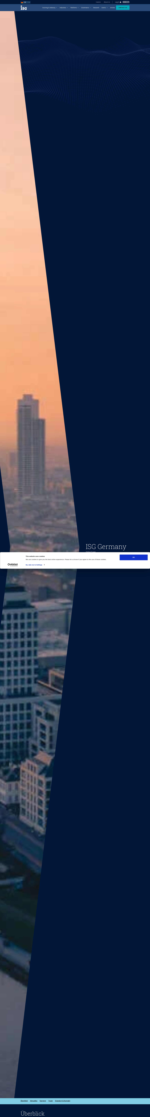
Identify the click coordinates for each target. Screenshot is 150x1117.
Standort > (92, 562)
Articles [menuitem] (112, 8)
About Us (105, 2)
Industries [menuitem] (63, 8)
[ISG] (24, 7)
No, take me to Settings (34, 1113)
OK (134, 1106)
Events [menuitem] (104, 8)
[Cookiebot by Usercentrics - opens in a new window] (12, 1113)
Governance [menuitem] (85, 8)
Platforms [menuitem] (73, 8)
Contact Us (123, 7)
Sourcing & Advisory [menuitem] (48, 8)
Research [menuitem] (96, 8)
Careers (96, 2)
